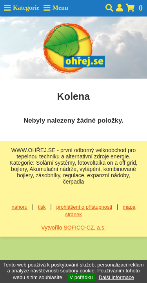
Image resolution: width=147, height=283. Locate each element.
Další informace (116, 277)
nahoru (19, 207)
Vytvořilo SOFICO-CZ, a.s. (73, 227)
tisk (42, 207)
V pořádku (81, 277)
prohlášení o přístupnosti (84, 207)
